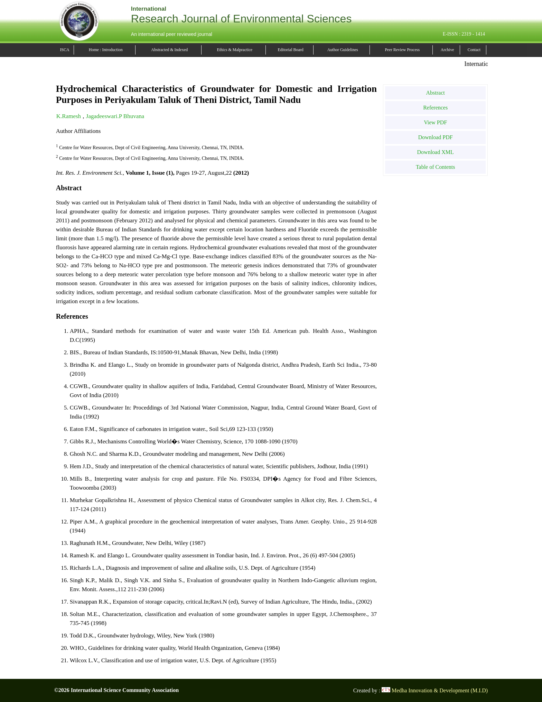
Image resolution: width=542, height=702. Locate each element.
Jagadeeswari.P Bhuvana (115, 116)
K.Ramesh (69, 116)
